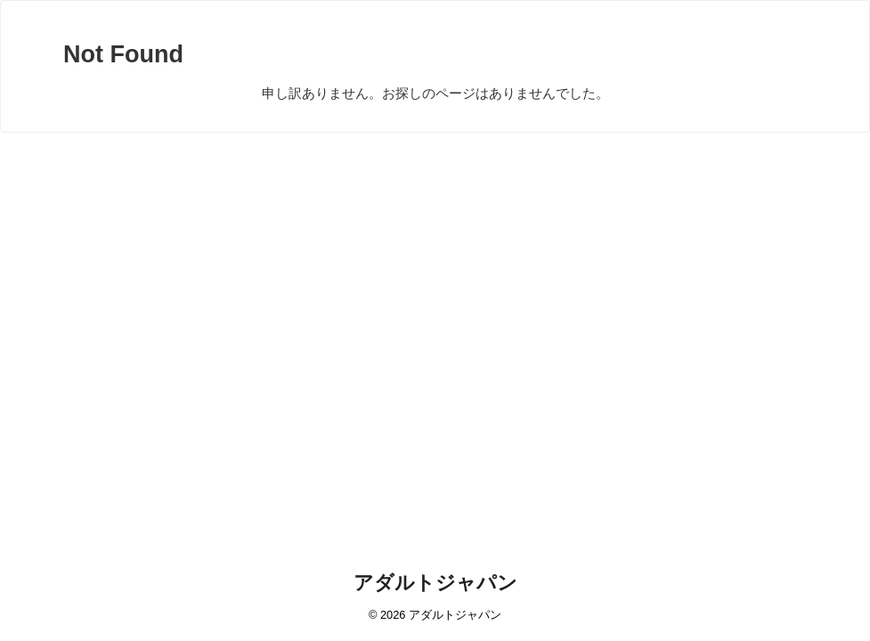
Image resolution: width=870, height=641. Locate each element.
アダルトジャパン (435, 583)
